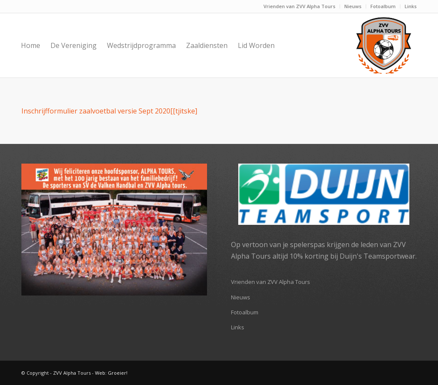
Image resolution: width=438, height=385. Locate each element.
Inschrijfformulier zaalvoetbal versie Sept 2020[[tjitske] (109, 111)
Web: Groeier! (111, 373)
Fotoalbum (383, 6)
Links (411, 6)
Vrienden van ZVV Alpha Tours (299, 6)
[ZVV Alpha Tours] (384, 45)
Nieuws (352, 6)
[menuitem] (299, 6)
